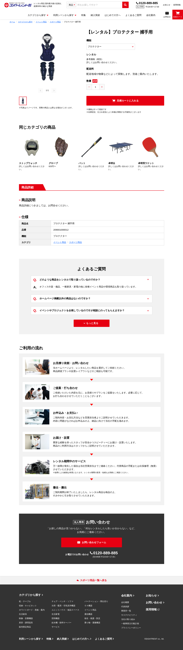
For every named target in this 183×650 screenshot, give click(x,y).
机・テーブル (25, 601)
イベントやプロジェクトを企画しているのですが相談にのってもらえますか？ (79, 310)
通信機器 (88, 614)
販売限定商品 (25, 627)
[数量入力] (95, 87)
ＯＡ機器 (88, 605)
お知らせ (166, 5)
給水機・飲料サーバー (61, 622)
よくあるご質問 (103, 639)
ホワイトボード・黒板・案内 (32, 610)
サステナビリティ (129, 615)
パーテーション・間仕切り (96, 601)
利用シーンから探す (30, 639)
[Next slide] (53, 90)
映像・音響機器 (26, 618)
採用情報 (177, 5)
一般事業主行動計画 (130, 623)
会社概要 (125, 602)
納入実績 (62, 639)
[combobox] (99, 5)
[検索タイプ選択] (72, 5)
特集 (48, 639)
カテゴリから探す (30, 594)
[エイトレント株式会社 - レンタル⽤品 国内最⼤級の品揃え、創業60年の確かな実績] (18, 5)
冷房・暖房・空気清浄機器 (63, 605)
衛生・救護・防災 (92, 618)
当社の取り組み (128, 619)
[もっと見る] (91, 323)
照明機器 (56, 618)
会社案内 (126, 595)
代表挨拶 (125, 606)
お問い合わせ (154, 602)
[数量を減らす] (89, 87)
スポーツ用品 (75, 242)
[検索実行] (125, 5)
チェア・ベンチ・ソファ (62, 601)
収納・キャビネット (28, 605)
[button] (23, 101)
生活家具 (23, 614)
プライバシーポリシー (131, 628)
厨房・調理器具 (26, 622)
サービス (56, 627)
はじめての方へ (80, 639)
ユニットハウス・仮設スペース (65, 610)
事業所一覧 (126, 611)
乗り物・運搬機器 (92, 622)
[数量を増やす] (102, 87)
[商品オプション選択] (110, 47)
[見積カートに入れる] (125, 101)
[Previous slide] (40, 90)
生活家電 (56, 614)
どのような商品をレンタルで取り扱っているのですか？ (66, 280)
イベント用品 (59, 242)
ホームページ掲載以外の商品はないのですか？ (62, 298)
